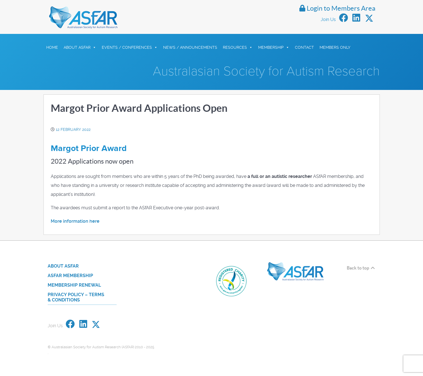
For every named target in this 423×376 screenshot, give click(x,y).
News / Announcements (190, 47)
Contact (304, 47)
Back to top (361, 267)
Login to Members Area (337, 8)
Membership (273, 47)
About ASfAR (80, 47)
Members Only (335, 47)
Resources (238, 47)
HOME (52, 47)
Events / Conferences (130, 47)
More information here (75, 221)
